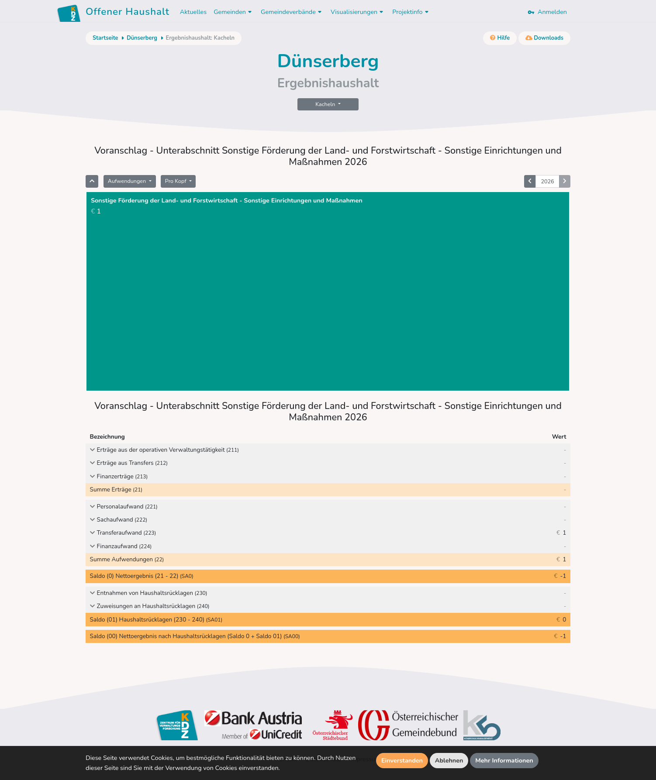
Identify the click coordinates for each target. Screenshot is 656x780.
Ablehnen (449, 760)
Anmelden (547, 11)
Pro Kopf (176, 181)
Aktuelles (193, 11)
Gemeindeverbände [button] (292, 11)
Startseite (105, 38)
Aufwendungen (128, 181)
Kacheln (325, 104)
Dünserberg (142, 38)
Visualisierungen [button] (358, 11)
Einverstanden (402, 760)
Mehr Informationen (504, 760)
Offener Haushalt (127, 13)
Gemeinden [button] (234, 11)
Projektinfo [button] (411, 11)
